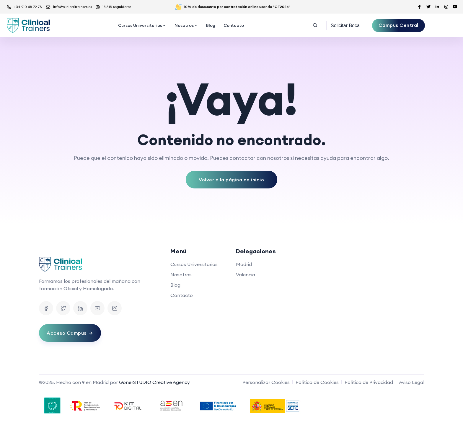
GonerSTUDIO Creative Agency (154, 382)
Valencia (245, 274)
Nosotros (184, 25)
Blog (210, 25)
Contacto (234, 25)
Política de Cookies (317, 382)
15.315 (113, 7)
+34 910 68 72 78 (24, 6)
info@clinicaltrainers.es (69, 6)
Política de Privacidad (369, 382)
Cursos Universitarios (140, 25)
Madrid (244, 264)
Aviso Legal (411, 382)
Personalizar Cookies (266, 382)
